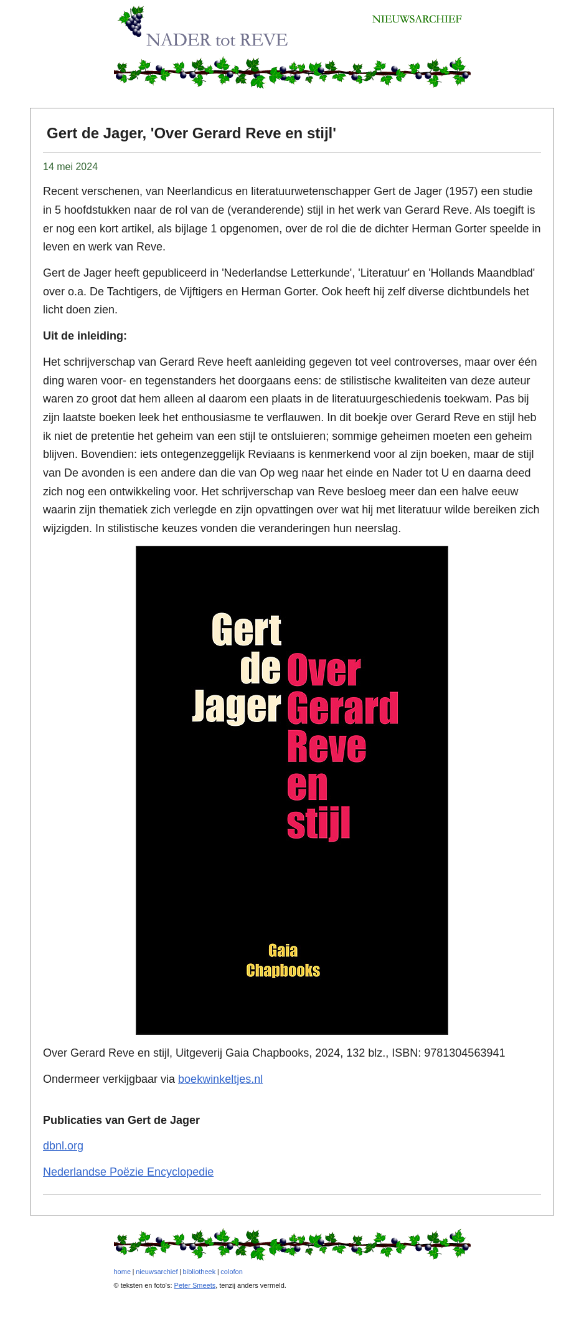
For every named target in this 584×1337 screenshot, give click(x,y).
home (122, 1271)
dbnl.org (63, 1146)
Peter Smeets (195, 1285)
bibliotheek (199, 1271)
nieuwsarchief (156, 1271)
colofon (231, 1271)
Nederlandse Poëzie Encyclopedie (128, 1172)
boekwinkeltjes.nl (220, 1079)
